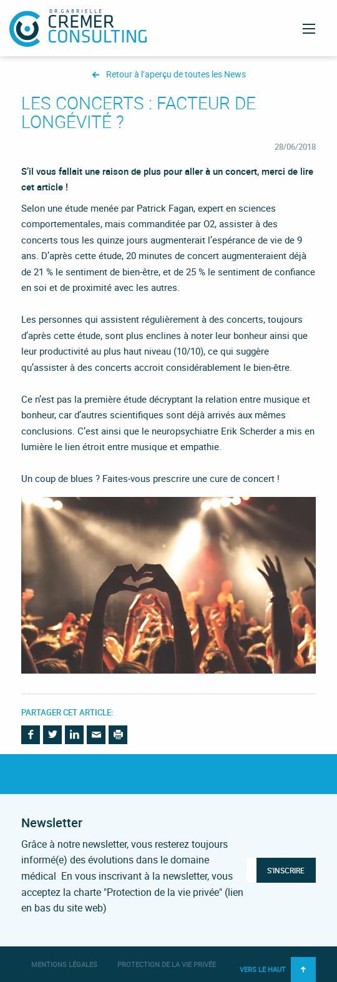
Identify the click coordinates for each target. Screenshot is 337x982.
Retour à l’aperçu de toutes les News (176, 74)
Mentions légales (64, 964)
